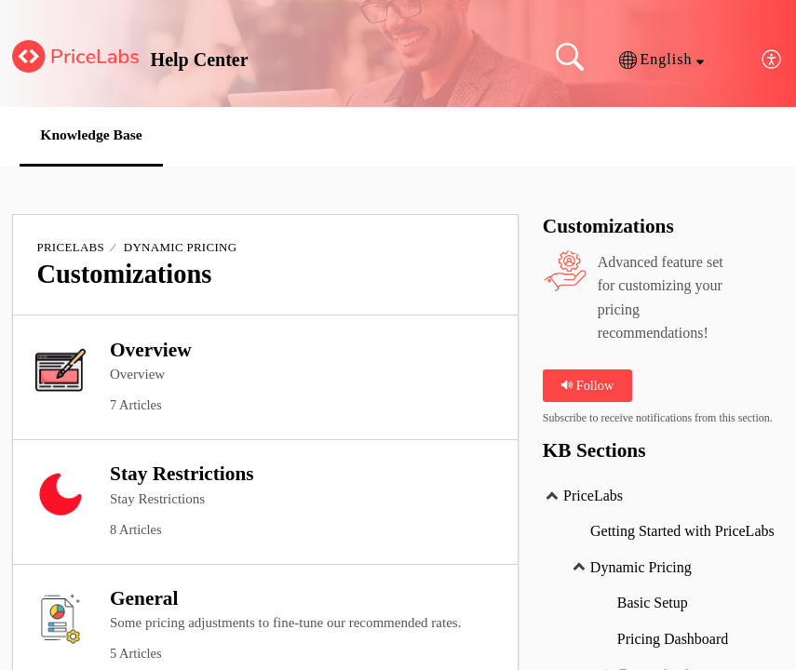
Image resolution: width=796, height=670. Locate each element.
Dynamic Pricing (180, 248)
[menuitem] (772, 60)
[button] (661, 59)
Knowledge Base (97, 135)
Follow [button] (587, 385)
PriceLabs (70, 248)
